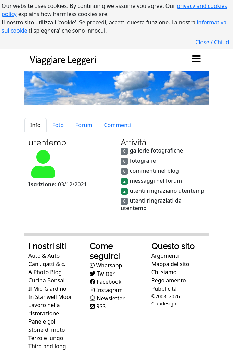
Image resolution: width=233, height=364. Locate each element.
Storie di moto (46, 329)
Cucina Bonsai (46, 280)
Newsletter (107, 298)
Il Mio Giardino (47, 288)
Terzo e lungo (45, 338)
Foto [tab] (58, 125)
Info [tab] (35, 125)
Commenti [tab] (117, 125)
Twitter (102, 273)
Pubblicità (164, 288)
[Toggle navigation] (196, 59)
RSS (98, 306)
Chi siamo (164, 272)
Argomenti (165, 255)
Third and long (47, 346)
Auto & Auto (44, 255)
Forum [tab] (83, 125)
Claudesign (163, 303)
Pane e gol (42, 321)
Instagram (106, 290)
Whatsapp (106, 265)
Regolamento (168, 280)
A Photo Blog (45, 272)
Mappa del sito (170, 264)
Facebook (105, 282)
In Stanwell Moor (50, 297)
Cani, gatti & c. (46, 264)
